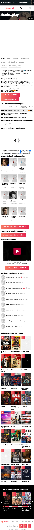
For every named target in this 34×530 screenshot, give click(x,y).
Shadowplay (10, 91)
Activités (4, 66)
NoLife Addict (7, 2)
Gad (5, 187)
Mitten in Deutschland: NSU (15, 408)
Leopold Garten (13, 220)
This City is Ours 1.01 (24, 2)
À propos (15, 521)
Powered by (7, 124)
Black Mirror (25, 481)
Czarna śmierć (15, 464)
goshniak (8, 288)
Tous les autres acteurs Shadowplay (14, 227)
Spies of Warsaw (3, 352)
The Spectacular (16, 444)
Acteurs (3, 62)
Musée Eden (25, 351)
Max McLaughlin (5, 170)
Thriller (19, 89)
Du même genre (15, 66)
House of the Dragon (7, 508)
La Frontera (4, 444)
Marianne (5, 203)
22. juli (13, 426)
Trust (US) (24, 369)
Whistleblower (5, 464)
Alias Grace (14, 369)
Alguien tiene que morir (25, 389)
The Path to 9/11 (26, 426)
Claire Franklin (13, 203)
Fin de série (12, 62)
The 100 (3, 481)
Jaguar (3, 406)
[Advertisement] (17, 38)
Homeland (14, 481)
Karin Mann (22, 220)
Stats (3, 58)
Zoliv (7, 326)
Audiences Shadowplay (10, 94)
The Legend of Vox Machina (26, 508)
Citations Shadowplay (10, 99)
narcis (8, 277)
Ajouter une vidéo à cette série (17, 267)
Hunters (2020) (15, 351)
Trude (13, 170)
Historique (13, 89)
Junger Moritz (22, 203)
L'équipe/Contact (27, 521)
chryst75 (8, 299)
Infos (9, 58)
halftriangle (9, 321)
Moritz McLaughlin (22, 171)
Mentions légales (12, 526)
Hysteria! (14, 388)
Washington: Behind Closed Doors (25, 446)
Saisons (16, 58)
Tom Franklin (5, 220)
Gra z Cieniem (25, 464)
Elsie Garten (13, 187)
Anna (7, 315)
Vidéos (21, 62)
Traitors (3, 388)
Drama (7, 89)
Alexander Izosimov (21, 188)
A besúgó (24, 406)
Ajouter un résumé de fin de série (13, 235)
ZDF (17, 90)
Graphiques (25, 58)
